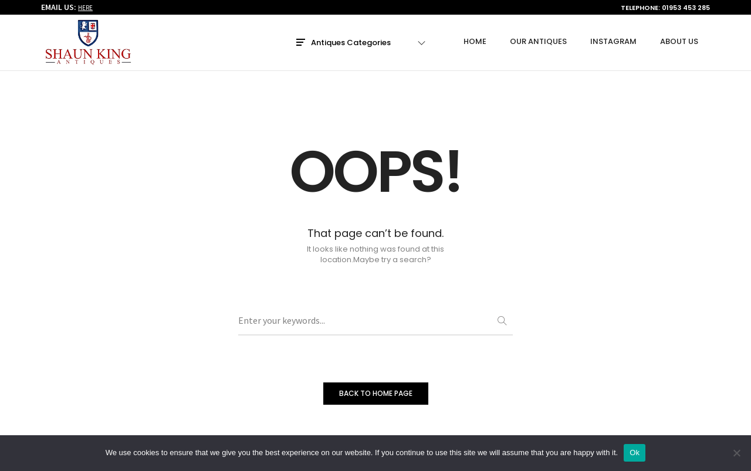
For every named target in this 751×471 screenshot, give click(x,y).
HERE (85, 8)
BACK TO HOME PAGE (375, 393)
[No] (736, 453)
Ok (635, 452)
